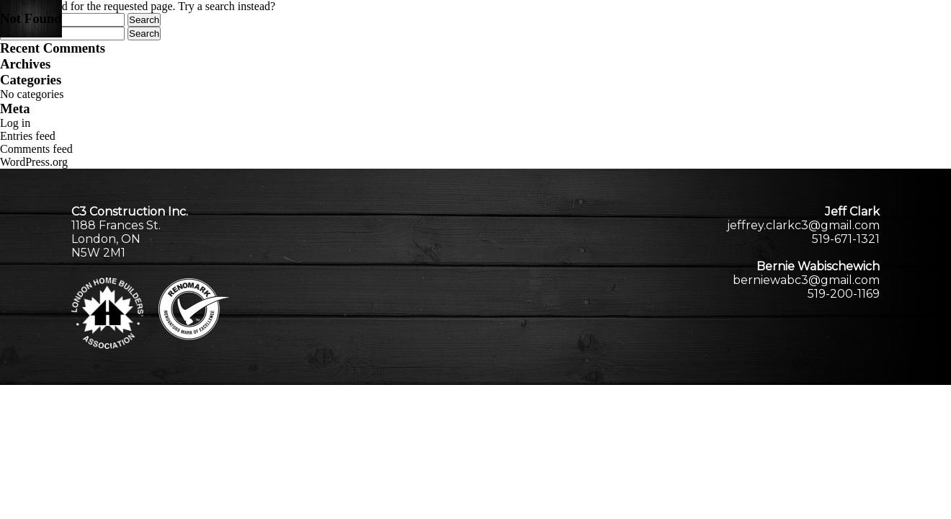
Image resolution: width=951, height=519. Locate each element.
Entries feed (27, 136)
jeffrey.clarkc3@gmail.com (803, 225)
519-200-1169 (844, 294)
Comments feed (36, 149)
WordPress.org (34, 162)
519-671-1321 (846, 239)
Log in (15, 123)
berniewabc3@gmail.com (806, 280)
